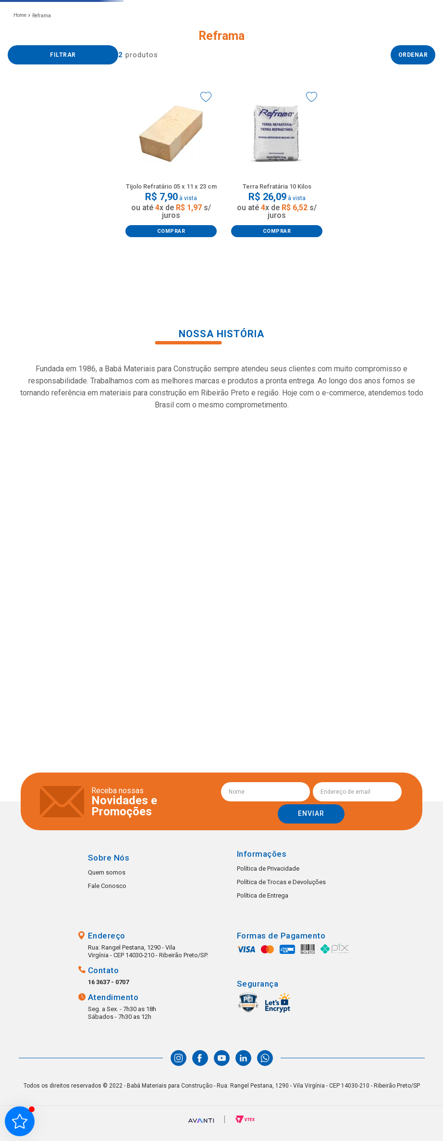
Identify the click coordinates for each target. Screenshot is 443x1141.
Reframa (41, 73)
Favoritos (388, 36)
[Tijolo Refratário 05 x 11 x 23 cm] (171, 220)
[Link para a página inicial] (19, 73)
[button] (159, 36)
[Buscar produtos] (254, 36)
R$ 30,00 (106, 264)
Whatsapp (416, 1114)
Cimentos (32, 203)
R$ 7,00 (18, 264)
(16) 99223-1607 (316, 47)
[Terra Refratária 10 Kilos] (276, 220)
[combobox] (202, 36)
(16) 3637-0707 (314, 36)
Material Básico (40, 153)
